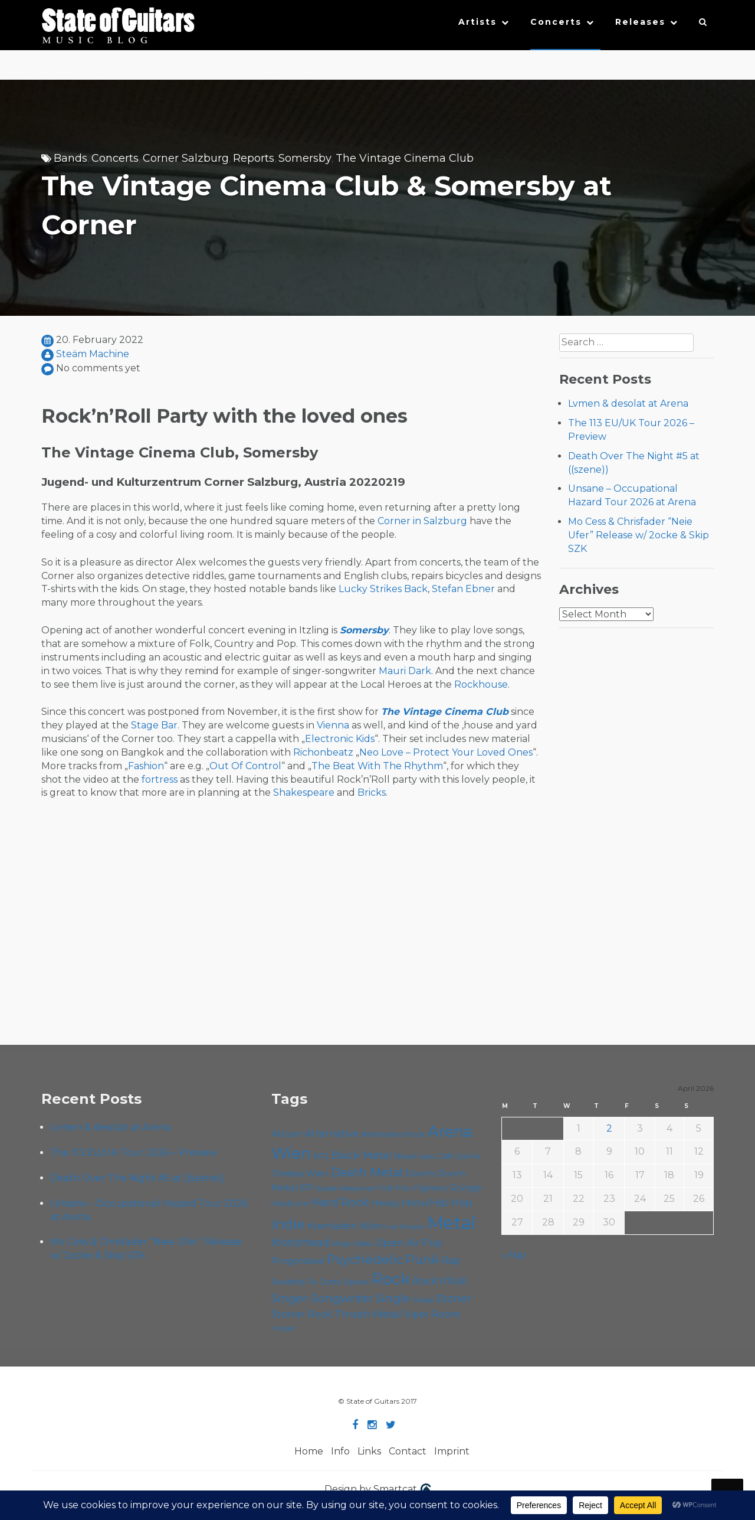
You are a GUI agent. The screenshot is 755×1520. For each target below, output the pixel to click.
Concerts (556, 22)
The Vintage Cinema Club (405, 158)
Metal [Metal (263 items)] (452, 1222)
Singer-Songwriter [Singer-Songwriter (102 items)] (322, 1298)
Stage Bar (154, 725)
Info (340, 1451)
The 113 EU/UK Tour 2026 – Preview (133, 1152)
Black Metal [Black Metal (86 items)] (361, 1155)
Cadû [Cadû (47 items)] (427, 1156)
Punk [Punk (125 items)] (422, 1259)
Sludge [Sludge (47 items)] (423, 1300)
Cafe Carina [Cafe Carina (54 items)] (458, 1156)
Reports (253, 158)
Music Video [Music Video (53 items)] (352, 1243)
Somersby (304, 158)
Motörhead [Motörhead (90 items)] (300, 1242)
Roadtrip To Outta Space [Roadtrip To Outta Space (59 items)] (320, 1281)
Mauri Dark (405, 670)
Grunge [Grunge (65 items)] (465, 1187)
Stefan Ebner (463, 588)
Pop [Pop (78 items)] (432, 1242)
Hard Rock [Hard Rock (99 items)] (340, 1202)
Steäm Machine (92, 353)
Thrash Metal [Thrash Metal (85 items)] (368, 1313)
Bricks (371, 792)
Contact (407, 1451)
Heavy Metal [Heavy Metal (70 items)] (399, 1202)
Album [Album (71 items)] (287, 1133)
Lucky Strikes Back (383, 588)
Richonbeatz (323, 752)
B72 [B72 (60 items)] (321, 1156)
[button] (703, 25)
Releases (640, 22)
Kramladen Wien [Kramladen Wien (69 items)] (345, 1225)
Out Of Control (245, 766)
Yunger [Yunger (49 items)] (283, 1328)
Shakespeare (303, 792)
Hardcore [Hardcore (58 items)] (289, 1203)
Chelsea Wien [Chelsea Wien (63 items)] (299, 1173)
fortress (160, 779)
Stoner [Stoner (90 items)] (453, 1298)
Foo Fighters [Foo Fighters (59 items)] (421, 1187)
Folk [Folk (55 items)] (385, 1188)
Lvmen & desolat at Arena (628, 403)
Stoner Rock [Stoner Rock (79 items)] (301, 1314)
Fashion (146, 766)
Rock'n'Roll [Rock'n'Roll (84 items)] (440, 1280)
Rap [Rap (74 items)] (451, 1260)
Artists (477, 22)
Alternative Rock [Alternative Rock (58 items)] (393, 1134)
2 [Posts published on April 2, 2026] (609, 1128)
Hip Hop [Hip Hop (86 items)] (451, 1202)
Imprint (452, 1451)
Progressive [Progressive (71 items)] (297, 1260)
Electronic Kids (340, 738)
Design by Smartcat (377, 1489)
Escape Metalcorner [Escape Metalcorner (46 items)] (345, 1188)
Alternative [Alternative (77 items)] (332, 1133)
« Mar (514, 1255)
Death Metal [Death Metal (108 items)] (366, 1172)
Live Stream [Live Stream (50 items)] (405, 1226)
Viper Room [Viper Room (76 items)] (432, 1314)
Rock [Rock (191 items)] (391, 1279)
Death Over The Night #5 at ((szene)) (137, 1178)
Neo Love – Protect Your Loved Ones (446, 752)
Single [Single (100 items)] (393, 1298)
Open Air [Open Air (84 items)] (397, 1242)
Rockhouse (481, 684)
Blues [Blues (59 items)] (405, 1156)
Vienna (333, 725)
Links (369, 1451)
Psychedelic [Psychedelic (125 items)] (365, 1259)
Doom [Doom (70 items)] (419, 1173)
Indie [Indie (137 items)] (288, 1224)
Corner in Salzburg (422, 521)
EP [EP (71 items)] (306, 1187)
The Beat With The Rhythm (377, 766)
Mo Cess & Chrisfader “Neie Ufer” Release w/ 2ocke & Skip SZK (638, 535)
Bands (70, 158)
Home (308, 1451)
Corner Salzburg (186, 158)
